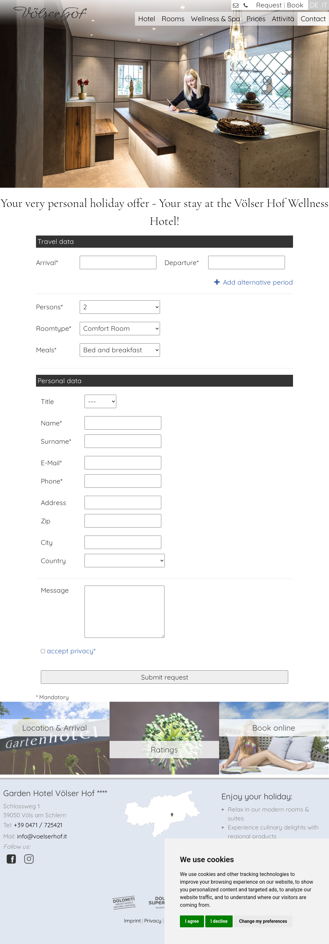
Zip (45, 521)
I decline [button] (218, 921)
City (47, 542)
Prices (255, 18)
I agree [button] (192, 921)
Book (295, 5)
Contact (313, 18)
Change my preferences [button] (263, 921)
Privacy (152, 920)
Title (47, 401)
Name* (51, 423)
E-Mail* (51, 463)
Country (53, 560)
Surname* (56, 441)
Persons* (49, 307)
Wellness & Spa (215, 18)
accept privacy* (71, 651)
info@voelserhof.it (42, 836)
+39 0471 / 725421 (38, 825)
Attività (283, 18)
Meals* (46, 350)
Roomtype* (53, 328)
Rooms (173, 18)
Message (55, 590)
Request (269, 5)
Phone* (51, 481)
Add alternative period (253, 282)
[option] (164, 94)
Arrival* (47, 262)
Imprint (132, 920)
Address (53, 502)
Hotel (146, 18)
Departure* (181, 262)
